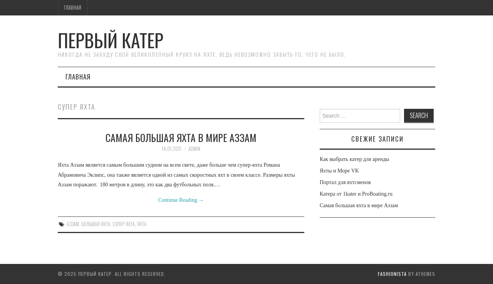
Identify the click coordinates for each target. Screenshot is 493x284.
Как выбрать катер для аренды (354, 159)
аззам (73, 224)
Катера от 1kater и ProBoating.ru (356, 194)
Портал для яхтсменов (345, 182)
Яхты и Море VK (339, 171)
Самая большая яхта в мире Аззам (181, 137)
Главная (72, 7)
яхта (141, 224)
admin (194, 148)
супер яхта (123, 224)
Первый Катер (110, 40)
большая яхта (95, 224)
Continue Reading (181, 200)
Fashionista (392, 273)
